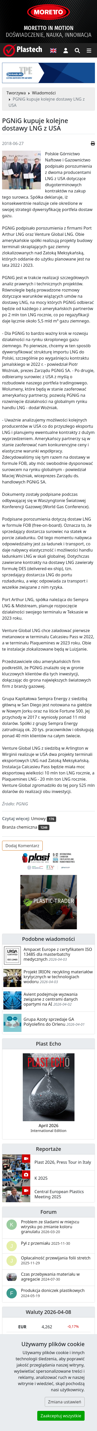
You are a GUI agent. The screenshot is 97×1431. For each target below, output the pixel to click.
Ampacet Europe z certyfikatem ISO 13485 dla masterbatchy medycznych (58, 954)
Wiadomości (44, 93)
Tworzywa (16, 93)
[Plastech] (22, 50)
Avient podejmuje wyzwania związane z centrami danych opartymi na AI (51, 999)
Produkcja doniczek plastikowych (53, 1293)
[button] (66, 50)
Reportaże (48, 1148)
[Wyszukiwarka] (77, 50)
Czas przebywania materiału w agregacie (50, 1276)
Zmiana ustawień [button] (64, 1402)
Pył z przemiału (45, 1243)
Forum (48, 1211)
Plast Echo (48, 1043)
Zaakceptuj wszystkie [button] (61, 1416)
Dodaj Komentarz (22, 845)
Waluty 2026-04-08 (48, 1311)
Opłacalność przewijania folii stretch (56, 1260)
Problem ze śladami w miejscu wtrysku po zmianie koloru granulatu (50, 1226)
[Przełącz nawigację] (89, 50)
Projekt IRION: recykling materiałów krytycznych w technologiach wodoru (58, 976)
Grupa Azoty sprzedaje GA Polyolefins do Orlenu (49, 1021)
